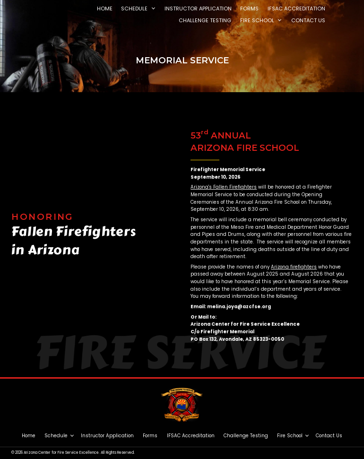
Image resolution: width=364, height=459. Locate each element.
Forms (150, 436)
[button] (153, 9)
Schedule (56, 436)
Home (28, 436)
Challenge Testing (246, 436)
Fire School (290, 436)
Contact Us (329, 436)
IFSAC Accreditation (191, 436)
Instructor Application (107, 436)
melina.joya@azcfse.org (239, 306)
